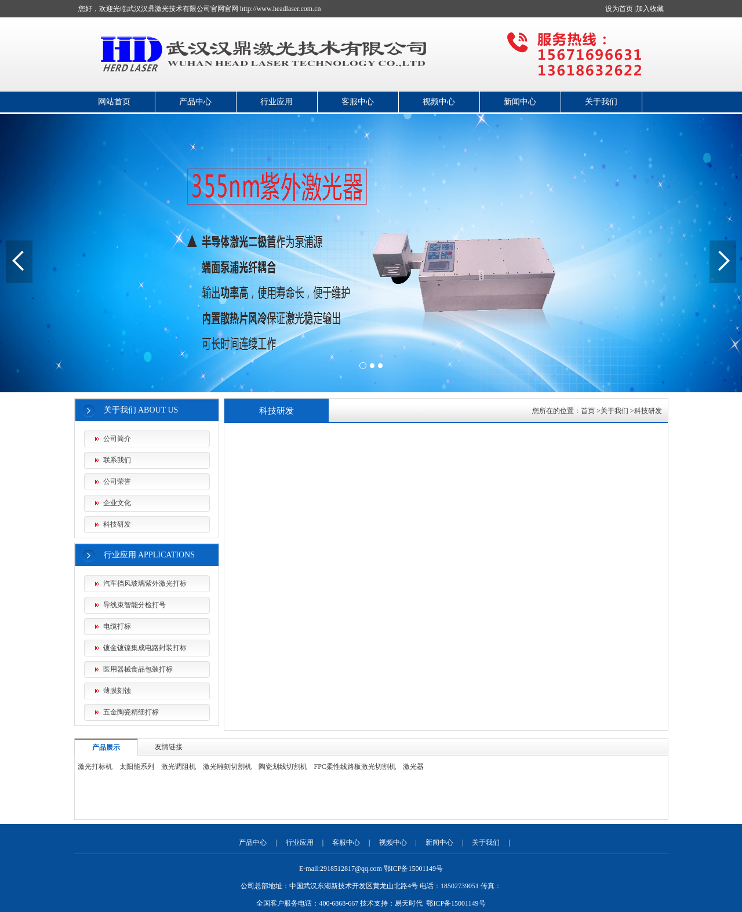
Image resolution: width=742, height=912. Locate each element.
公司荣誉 (117, 481)
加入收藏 (650, 9)
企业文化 (117, 503)
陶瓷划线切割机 (283, 767)
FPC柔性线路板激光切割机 (355, 767)
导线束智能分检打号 (134, 605)
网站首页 (114, 101)
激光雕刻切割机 (227, 767)
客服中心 (357, 101)
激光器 (413, 767)
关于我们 (601, 101)
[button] (362, 365)
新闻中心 (520, 101)
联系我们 (117, 460)
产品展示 (106, 747)
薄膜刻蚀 (117, 691)
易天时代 (409, 903)
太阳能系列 (136, 767)
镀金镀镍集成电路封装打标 (145, 648)
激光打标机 (95, 767)
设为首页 (619, 9)
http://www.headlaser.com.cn (280, 9)
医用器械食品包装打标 (138, 669)
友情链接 (169, 747)
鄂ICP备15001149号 (455, 903)
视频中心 (439, 101)
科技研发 (117, 524)
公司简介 (117, 439)
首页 (588, 411)
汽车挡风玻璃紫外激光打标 (145, 583)
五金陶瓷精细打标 (131, 712)
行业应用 (276, 101)
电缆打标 (117, 626)
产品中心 (195, 101)
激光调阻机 (178, 767)
